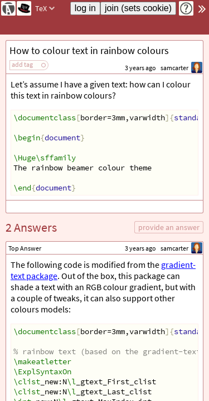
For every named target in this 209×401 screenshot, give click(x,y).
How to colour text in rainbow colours (89, 50)
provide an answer (169, 227)
